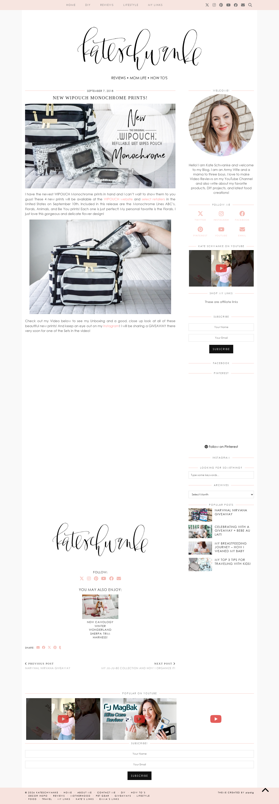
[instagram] (221, 216)
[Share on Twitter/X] (49, 647)
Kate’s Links (85, 799)
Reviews (107, 5)
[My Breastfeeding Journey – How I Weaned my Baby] (200, 548)
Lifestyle (130, 5)
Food (32, 799)
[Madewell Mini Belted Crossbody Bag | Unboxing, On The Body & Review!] (216, 719)
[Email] (243, 5)
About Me (84, 792)
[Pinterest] (221, 5)
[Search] (250, 5)
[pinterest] (200, 231)
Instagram (111, 326)
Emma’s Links (109, 799)
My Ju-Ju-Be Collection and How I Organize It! (138, 666)
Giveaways (123, 795)
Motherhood (80, 795)
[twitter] (200, 216)
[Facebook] (236, 5)
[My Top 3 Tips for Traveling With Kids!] (200, 564)
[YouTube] (228, 5)
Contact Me (106, 792)
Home (71, 5)
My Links (155, 5)
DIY (88, 5)
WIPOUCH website (118, 199)
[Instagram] (214, 5)
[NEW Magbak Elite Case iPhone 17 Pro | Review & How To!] (139, 719)
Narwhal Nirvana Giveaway (47, 666)
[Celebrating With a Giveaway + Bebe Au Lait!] (200, 531)
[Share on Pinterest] (55, 647)
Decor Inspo (38, 795)
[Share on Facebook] (44, 647)
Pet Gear (102, 795)
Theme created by (236, 792)
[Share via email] (38, 647)
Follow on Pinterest (221, 446)
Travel (47, 799)
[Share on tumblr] (60, 647)
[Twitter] (207, 5)
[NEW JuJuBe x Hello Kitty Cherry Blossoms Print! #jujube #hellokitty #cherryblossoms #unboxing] (221, 268)
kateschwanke (47, 792)
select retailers (153, 199)
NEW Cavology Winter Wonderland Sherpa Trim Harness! (100, 629)
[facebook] (242, 216)
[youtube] (221, 231)
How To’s (138, 792)
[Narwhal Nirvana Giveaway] (200, 515)
